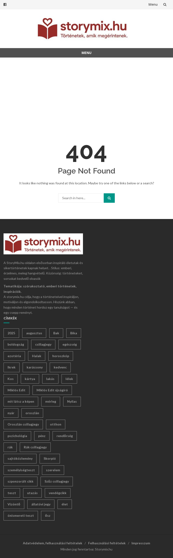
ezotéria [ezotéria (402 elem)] (14, 356)
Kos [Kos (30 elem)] (11, 379)
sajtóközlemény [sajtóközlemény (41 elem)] (20, 458)
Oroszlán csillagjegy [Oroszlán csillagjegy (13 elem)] (23, 424)
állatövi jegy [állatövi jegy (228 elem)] (40, 504)
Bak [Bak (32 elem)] (56, 333)
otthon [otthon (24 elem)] (55, 424)
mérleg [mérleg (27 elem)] (50, 401)
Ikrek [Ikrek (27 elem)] (12, 367)
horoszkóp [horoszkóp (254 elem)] (60, 356)
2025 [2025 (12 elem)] (11, 333)
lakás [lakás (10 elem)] (50, 379)
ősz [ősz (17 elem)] (47, 515)
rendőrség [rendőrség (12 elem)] (65, 436)
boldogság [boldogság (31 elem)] (16, 344)
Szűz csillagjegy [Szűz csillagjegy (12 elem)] (57, 481)
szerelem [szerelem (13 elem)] (53, 470)
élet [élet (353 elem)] (65, 504)
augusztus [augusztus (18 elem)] (34, 333)
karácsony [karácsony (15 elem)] (35, 367)
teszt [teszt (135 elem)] (12, 493)
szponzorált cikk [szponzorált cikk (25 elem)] (20, 481)
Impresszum (141, 543)
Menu (153, 4)
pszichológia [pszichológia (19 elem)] (17, 436)
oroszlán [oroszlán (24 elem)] (32, 413)
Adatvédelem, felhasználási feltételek (52, 543)
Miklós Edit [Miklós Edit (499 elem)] (16, 390)
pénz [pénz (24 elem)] (41, 436)
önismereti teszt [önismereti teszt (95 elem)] (21, 515)
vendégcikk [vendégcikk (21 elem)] (57, 493)
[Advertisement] (86, 95)
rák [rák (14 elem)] (10, 447)
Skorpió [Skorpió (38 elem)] (50, 458)
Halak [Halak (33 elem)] (36, 356)
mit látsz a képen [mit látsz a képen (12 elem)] (21, 401)
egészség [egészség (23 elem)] (69, 344)
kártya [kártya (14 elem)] (30, 379)
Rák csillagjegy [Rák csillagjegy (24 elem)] (35, 447)
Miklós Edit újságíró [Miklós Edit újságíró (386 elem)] (52, 390)
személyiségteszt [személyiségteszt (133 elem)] (21, 470)
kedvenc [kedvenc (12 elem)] (60, 367)
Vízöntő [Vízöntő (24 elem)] (14, 504)
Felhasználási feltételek (107, 543)
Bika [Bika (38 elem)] (73, 333)
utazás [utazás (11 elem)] (32, 493)
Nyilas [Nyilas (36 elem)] (72, 401)
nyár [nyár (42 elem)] (11, 413)
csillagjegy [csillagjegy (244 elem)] (43, 344)
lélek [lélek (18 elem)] (69, 379)
